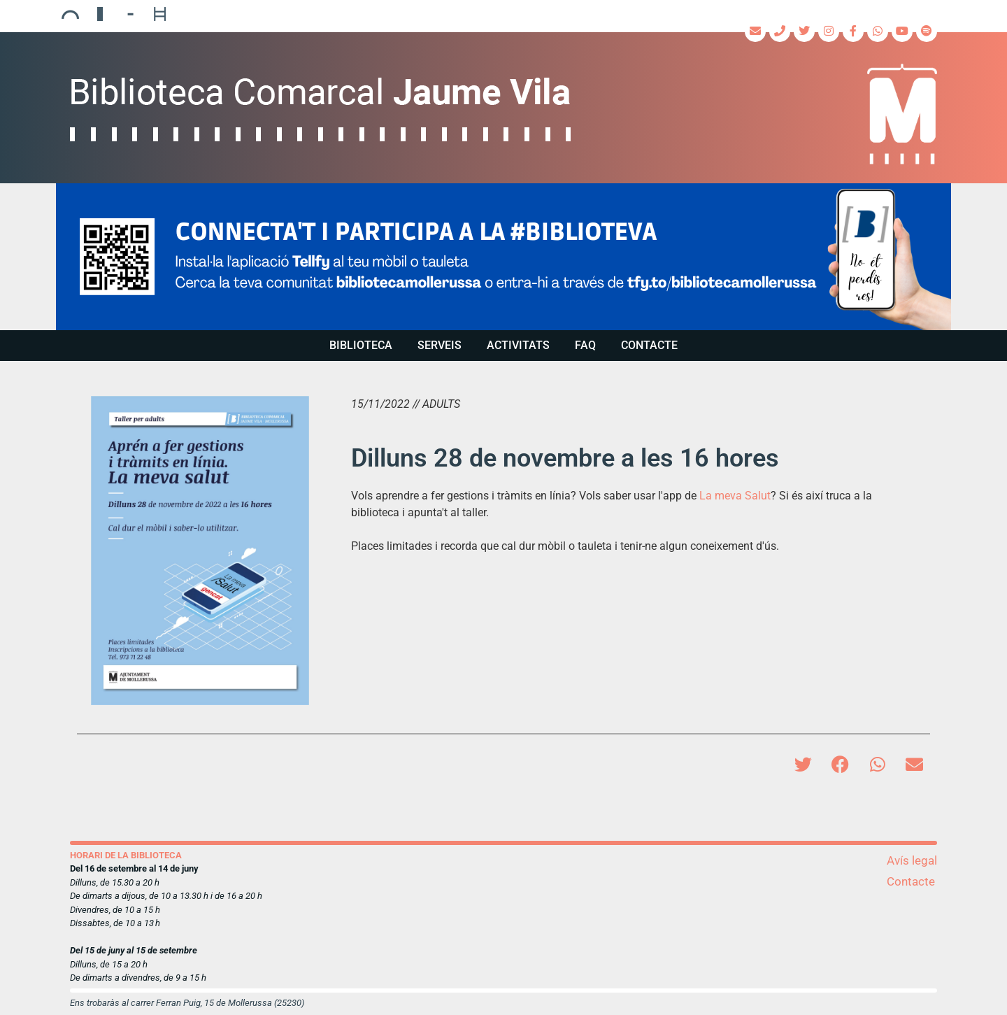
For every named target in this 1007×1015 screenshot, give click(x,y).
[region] (503, 256)
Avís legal (912, 860)
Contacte (649, 345)
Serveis (439, 345)
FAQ (585, 345)
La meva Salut (735, 495)
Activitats (518, 345)
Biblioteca (360, 345)
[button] (503, 256)
